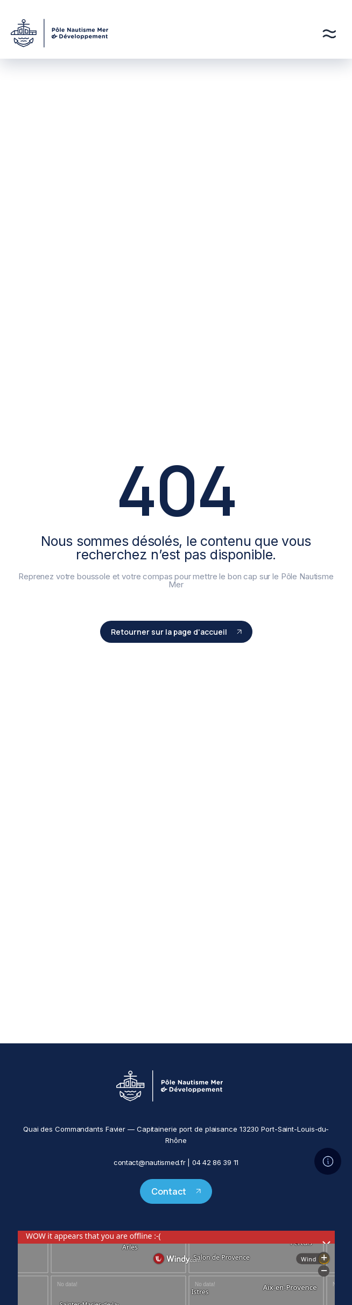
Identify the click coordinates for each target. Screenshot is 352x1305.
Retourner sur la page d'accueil (176, 632)
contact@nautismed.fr (150, 1162)
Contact (176, 1191)
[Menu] (329, 34)
